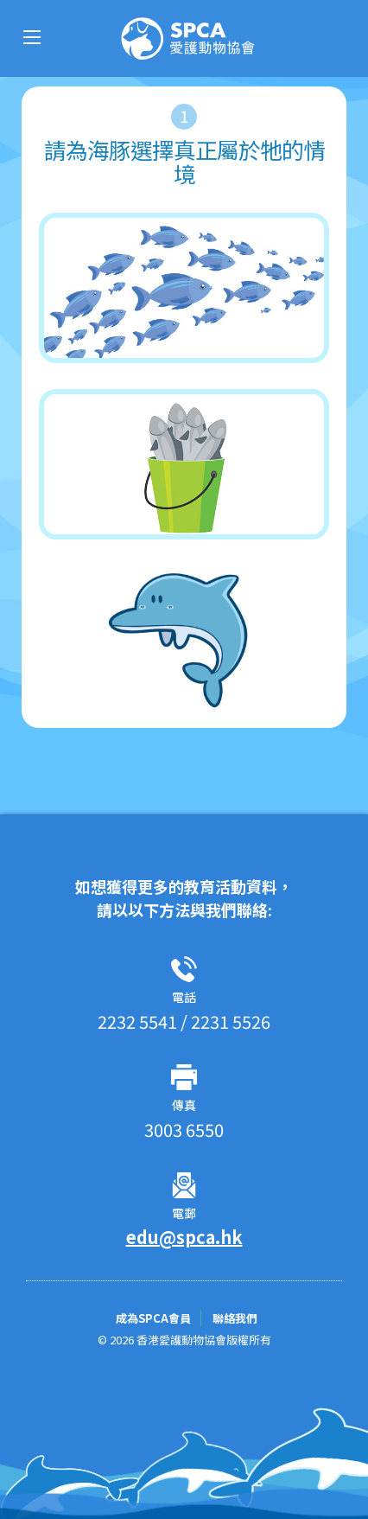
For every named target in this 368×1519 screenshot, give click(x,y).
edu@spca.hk (184, 1236)
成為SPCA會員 (155, 1318)
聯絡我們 (235, 1318)
